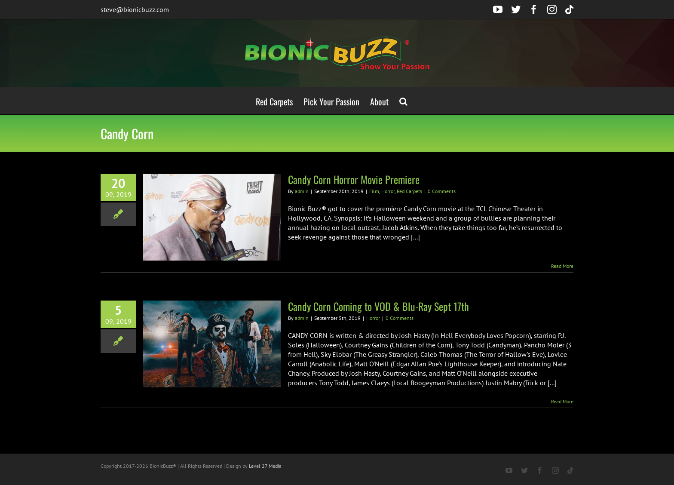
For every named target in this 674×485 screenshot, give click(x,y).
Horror (388, 191)
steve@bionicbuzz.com (135, 9)
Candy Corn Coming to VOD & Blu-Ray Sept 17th (378, 306)
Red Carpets (409, 191)
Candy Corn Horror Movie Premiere (354, 179)
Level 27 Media (265, 466)
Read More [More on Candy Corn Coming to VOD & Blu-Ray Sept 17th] (562, 401)
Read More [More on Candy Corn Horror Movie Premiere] (562, 266)
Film (374, 191)
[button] (403, 100)
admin (302, 191)
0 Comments (442, 191)
